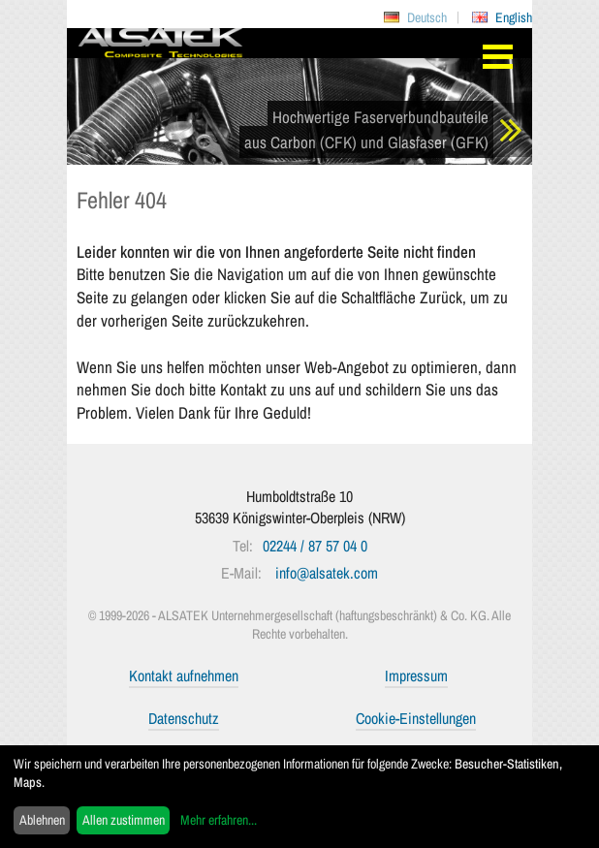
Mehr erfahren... (218, 820)
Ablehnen (42, 820)
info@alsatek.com (326, 572)
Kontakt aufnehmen (183, 675)
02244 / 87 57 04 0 (315, 545)
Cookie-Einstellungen (416, 718)
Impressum (416, 675)
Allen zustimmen (123, 820)
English (513, 17)
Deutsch (427, 17)
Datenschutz (183, 718)
